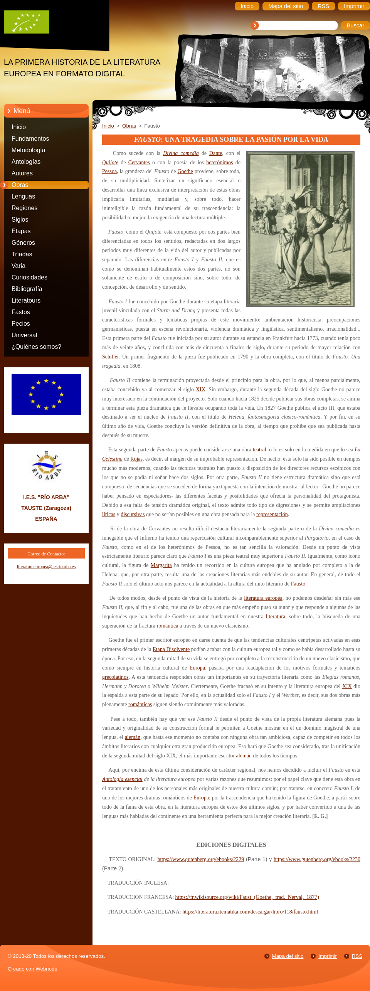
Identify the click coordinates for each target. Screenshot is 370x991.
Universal (24, 335)
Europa (197, 668)
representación (272, 514)
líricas (108, 514)
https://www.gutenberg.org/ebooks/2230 (317, 859)
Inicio (19, 127)
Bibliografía (27, 289)
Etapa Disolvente (171, 649)
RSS (357, 956)
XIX (200, 389)
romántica (167, 626)
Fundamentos (30, 138)
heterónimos (219, 162)
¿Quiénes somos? (36, 346)
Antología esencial (122, 779)
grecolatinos (115, 677)
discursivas (133, 514)
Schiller (110, 357)
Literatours (26, 300)
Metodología (28, 150)
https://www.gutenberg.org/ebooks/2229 (200, 859)
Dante (215, 153)
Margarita (161, 565)
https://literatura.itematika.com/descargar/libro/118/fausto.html (250, 912)
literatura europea (263, 598)
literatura (276, 616)
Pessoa (109, 171)
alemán (132, 737)
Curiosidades (29, 277)
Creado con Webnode (32, 969)
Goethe (185, 171)
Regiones (24, 208)
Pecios (21, 323)
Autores (22, 173)
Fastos (21, 312)
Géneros (23, 242)
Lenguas (23, 196)
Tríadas (22, 254)
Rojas (136, 459)
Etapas (21, 231)
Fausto (298, 584)
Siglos (20, 219)
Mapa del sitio (288, 956)
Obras (20, 185)
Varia (18, 265)
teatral (259, 450)
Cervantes (139, 162)
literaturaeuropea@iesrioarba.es (46, 566)
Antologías (26, 161)
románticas (140, 704)
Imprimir (327, 956)
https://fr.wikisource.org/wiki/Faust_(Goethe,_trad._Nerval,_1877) (247, 897)
